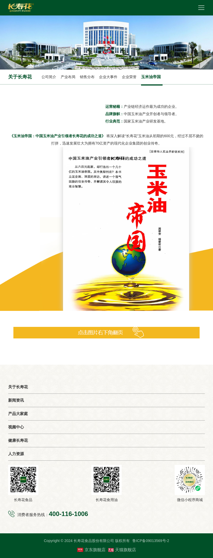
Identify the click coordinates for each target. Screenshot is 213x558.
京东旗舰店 (91, 550)
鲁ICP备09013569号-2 (150, 541)
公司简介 (48, 77)
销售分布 (87, 77)
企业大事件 (108, 77)
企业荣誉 (129, 77)
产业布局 (68, 77)
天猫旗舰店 (122, 550)
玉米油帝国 (151, 77)
